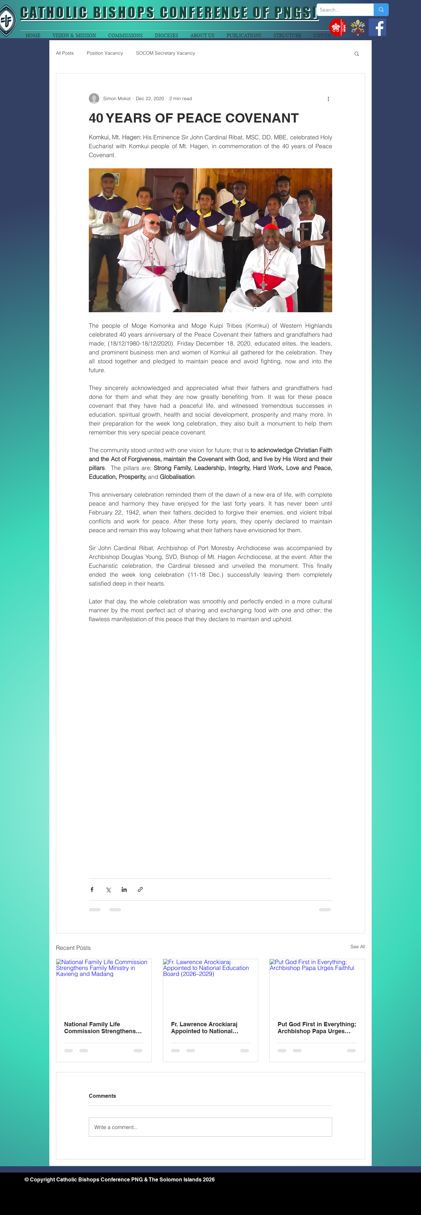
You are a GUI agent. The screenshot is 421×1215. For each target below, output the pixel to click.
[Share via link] (140, 889)
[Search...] (340, 10)
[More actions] (328, 98)
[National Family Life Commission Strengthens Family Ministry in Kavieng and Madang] (103, 985)
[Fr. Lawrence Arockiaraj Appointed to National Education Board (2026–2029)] (210, 985)
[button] (357, 53)
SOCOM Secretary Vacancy (165, 53)
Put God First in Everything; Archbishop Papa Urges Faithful (317, 1028)
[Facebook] (377, 27)
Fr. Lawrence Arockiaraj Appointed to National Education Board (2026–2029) (204, 1028)
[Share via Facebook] (92, 889)
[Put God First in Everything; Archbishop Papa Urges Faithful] (317, 985)
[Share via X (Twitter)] (108, 889)
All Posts (65, 53)
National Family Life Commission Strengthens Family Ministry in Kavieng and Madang (101, 1028)
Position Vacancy (105, 53)
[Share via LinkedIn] (124, 889)
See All (358, 947)
